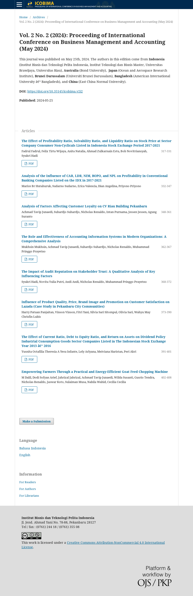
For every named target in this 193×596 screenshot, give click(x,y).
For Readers (27, 482)
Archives (39, 17)
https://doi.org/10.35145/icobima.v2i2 (55, 91)
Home (23, 17)
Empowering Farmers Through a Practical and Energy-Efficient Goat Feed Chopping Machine (95, 371)
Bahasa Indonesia (32, 448)
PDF (31, 163)
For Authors (27, 489)
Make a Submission (36, 421)
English (24, 455)
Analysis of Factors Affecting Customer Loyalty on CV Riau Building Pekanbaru (84, 206)
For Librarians (29, 496)
